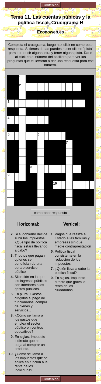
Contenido (50, 5)
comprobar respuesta (50, 213)
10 (55, 183)
